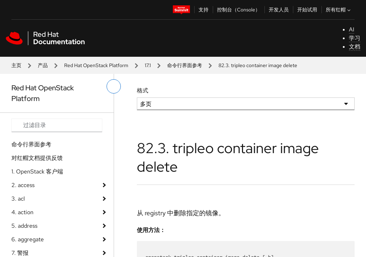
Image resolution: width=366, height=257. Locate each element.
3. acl (18, 198)
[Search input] (56, 125)
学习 (354, 38)
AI (351, 29)
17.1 (148, 65)
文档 (354, 46)
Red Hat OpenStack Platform (96, 65)
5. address (24, 226)
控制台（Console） (238, 9)
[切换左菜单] (114, 86)
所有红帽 (339, 9)
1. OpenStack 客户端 (37, 171)
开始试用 (307, 9)
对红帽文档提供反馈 (37, 158)
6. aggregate (27, 239)
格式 (142, 90)
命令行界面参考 (184, 65)
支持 (203, 9)
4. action (22, 212)
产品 (43, 65)
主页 (16, 65)
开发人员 (279, 9)
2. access (23, 185)
